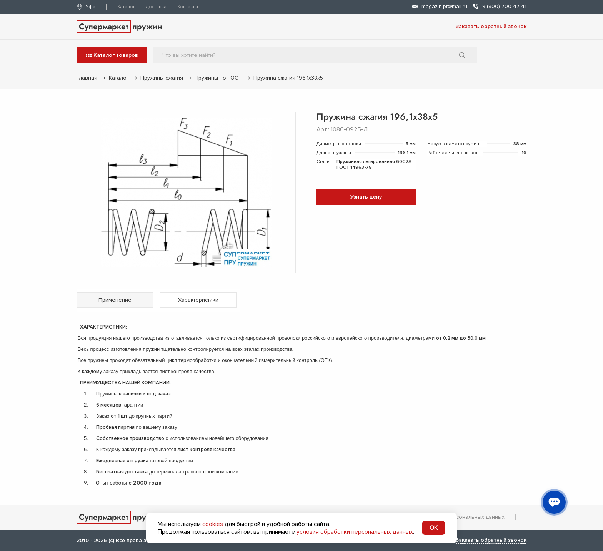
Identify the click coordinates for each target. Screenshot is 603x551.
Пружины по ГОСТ (218, 78)
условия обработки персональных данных (355, 532)
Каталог (126, 7)
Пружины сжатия (161, 78)
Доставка (156, 7)
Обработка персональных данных (460, 517)
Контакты (187, 7)
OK (434, 528)
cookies (212, 524)
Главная (87, 78)
